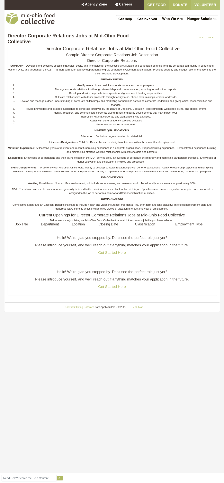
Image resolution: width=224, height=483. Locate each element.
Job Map (138, 307)
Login (211, 37)
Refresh (154, 307)
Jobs (201, 37)
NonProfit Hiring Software (79, 307)
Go (59, 478)
